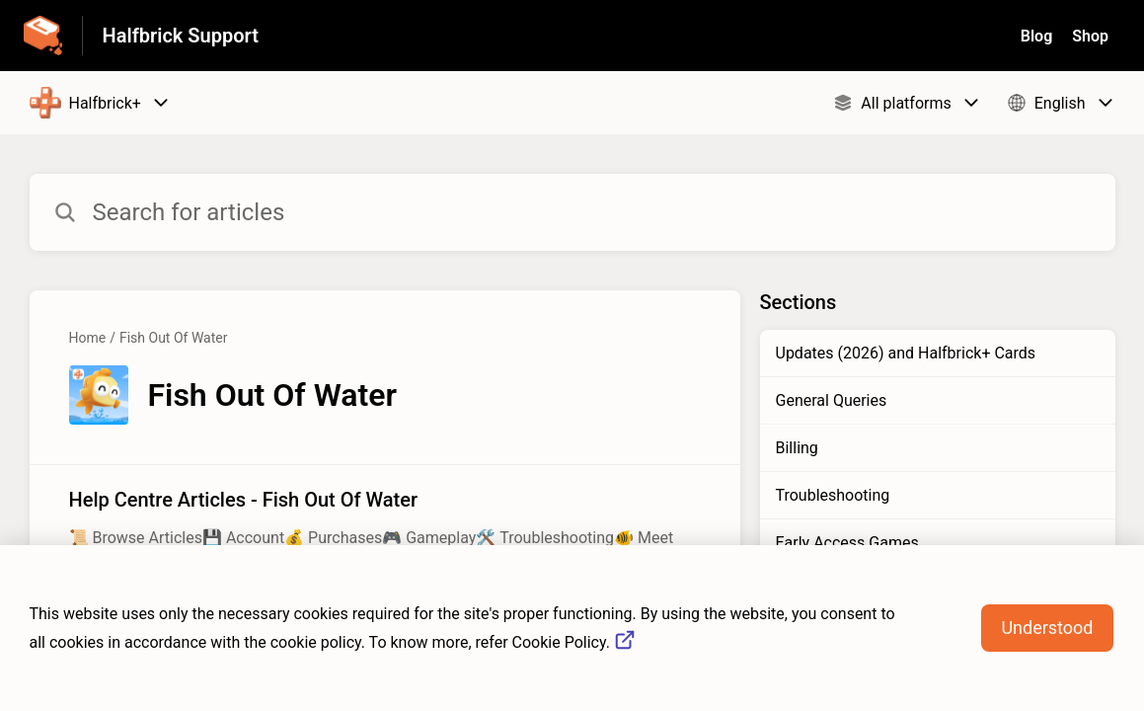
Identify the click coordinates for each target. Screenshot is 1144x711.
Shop (1090, 36)
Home (88, 338)
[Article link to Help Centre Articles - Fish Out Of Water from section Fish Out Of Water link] (385, 529)
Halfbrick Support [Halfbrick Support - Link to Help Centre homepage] (181, 35)
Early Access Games (847, 542)
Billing (797, 447)
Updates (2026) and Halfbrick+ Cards (906, 353)
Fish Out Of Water (173, 338)
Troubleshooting (833, 495)
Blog (1036, 36)
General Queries (831, 400)
